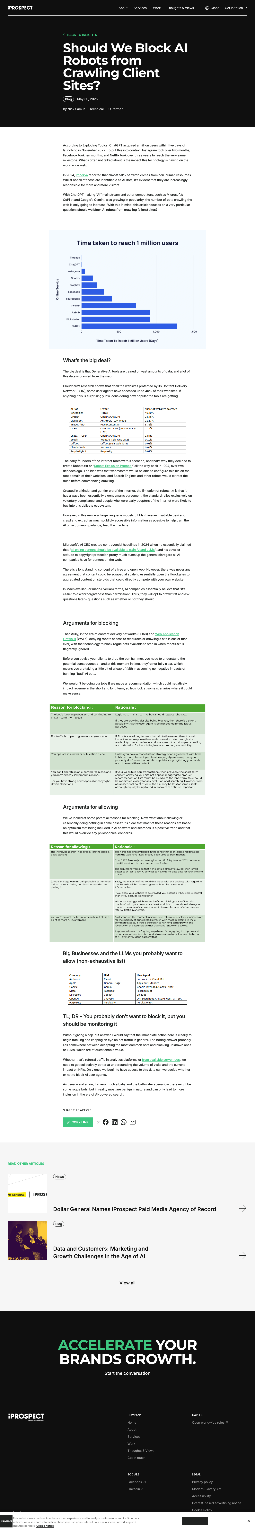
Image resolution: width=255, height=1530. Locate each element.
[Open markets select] (212, 7)
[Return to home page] (20, 8)
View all (127, 1283)
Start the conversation (127, 1373)
